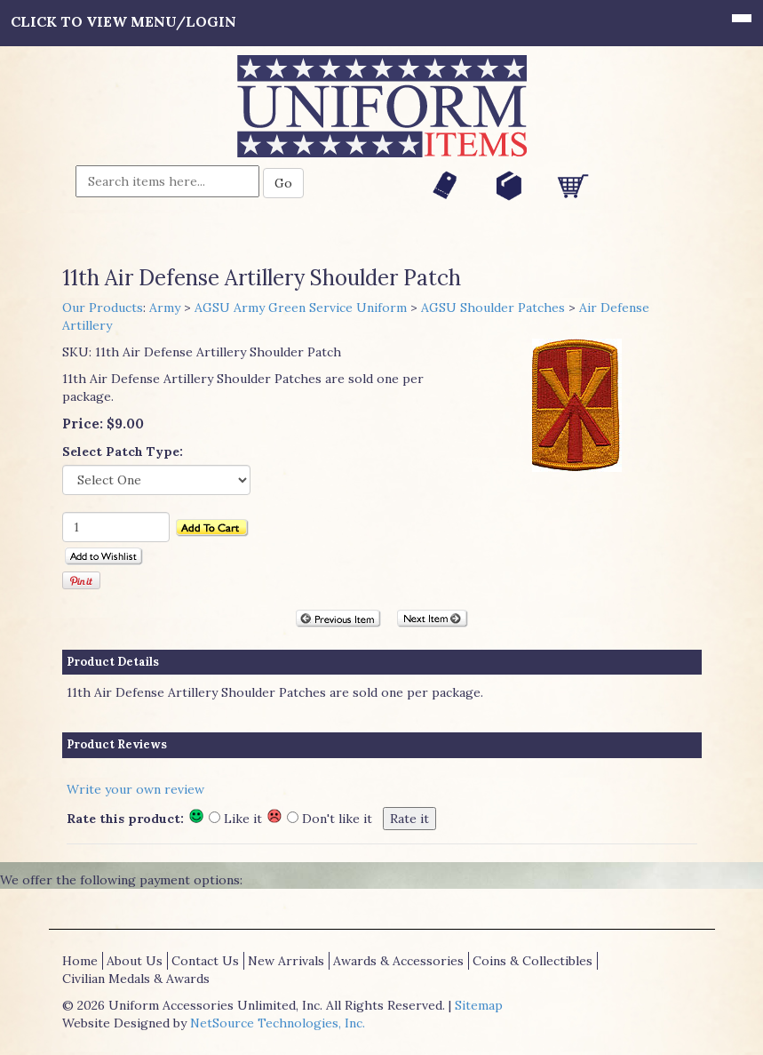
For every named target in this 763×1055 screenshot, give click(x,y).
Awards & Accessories (398, 961)
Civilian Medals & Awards (136, 979)
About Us (135, 961)
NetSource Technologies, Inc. (277, 1023)
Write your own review (135, 789)
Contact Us (205, 961)
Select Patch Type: (122, 452)
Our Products (102, 308)
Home (80, 961)
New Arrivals (286, 961)
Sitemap (479, 1005)
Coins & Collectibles (532, 961)
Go (283, 183)
